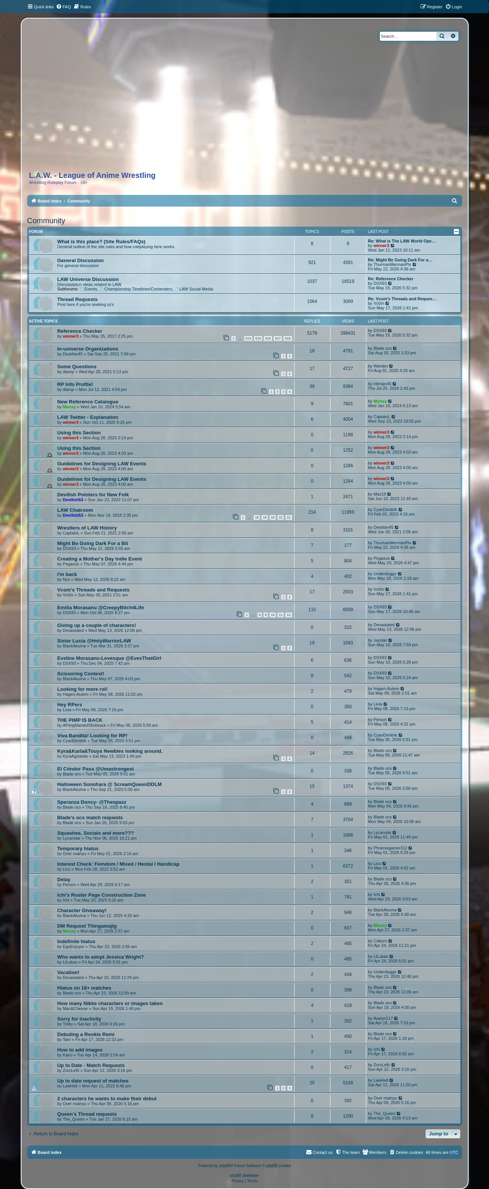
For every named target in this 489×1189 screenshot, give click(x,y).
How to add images (80, 1050)
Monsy (69, 407)
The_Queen (74, 1119)
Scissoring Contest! (81, 673)
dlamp (68, 371)
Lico (66, 869)
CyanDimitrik (385, 509)
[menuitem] (63, 6)
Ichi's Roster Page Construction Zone (101, 895)
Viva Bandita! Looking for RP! (92, 735)
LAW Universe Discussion (88, 279)
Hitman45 (382, 383)
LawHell (70, 1086)
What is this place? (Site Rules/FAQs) (101, 241)
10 (273, 615)
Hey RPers (69, 704)
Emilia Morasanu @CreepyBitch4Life (100, 607)
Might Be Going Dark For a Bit (92, 543)
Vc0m (378, 303)
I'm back (67, 574)
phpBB (225, 1166)
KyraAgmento (75, 756)
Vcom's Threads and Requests (93, 590)
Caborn (380, 941)
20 (273, 517)
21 (280, 517)
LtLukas (70, 962)
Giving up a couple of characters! (96, 625)
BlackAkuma (74, 646)
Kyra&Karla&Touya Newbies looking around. (110, 751)
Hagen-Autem (75, 694)
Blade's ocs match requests (90, 817)
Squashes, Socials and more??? (95, 833)
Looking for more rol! (82, 689)
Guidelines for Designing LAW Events (102, 463)
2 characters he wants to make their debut (107, 1098)
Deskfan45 (73, 354)
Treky (68, 1024)
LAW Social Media (193, 289)
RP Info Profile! (75, 384)
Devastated (73, 630)
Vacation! (68, 972)
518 (287, 338)
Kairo (68, 1055)
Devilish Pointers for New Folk (93, 494)
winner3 (381, 245)
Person (380, 719)
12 (288, 615)
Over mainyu (74, 853)
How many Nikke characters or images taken (110, 1003)
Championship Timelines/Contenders (135, 289)
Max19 (379, 494)
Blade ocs (382, 348)
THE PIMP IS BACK (80, 720)
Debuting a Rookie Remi (86, 1034)
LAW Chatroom (75, 510)
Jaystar (380, 640)
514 (248, 338)
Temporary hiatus (78, 848)
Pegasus (71, 564)
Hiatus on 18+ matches (84, 988)
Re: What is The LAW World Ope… (402, 241)
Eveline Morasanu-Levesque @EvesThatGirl (109, 658)
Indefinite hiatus (76, 941)
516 (268, 338)
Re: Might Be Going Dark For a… (400, 260)
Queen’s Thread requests (87, 1114)
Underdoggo (384, 573)
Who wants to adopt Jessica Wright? (100, 957)
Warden (380, 366)
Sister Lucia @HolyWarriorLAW (94, 641)
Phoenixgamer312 (390, 848)
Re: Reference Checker (390, 278)
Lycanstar (71, 838)
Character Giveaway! (81, 910)
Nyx (66, 579)
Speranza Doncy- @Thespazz (91, 802)
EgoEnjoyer (73, 946)
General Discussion (80, 260)
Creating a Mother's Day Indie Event (99, 559)
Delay (64, 879)
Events (88, 289)
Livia (67, 709)
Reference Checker (80, 331)
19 (265, 517)
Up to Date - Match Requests (91, 1065)
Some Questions (77, 366)
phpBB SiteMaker (244, 1176)
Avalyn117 (383, 1018)
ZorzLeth (71, 1070)
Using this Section (79, 432)
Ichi (66, 900)
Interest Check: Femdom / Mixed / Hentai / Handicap (118, 864)
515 (258, 338)
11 (280, 615)
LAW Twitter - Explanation (88, 417)
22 (288, 517)
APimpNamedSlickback (84, 725)
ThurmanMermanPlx (392, 264)
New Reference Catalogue (88, 402)
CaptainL (381, 416)
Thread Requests (77, 299)
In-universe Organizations (88, 349)
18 (257, 517)
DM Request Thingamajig (87, 926)
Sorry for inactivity (79, 1019)
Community (46, 220)
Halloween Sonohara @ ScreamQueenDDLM (109, 784)
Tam (67, 1039)
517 (278, 338)
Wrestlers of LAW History (87, 528)
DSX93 (380, 283)
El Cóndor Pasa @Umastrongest (95, 769)
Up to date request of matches (93, 1081)
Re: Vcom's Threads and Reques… (402, 298)
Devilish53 (73, 499)
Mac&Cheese (75, 1008)
